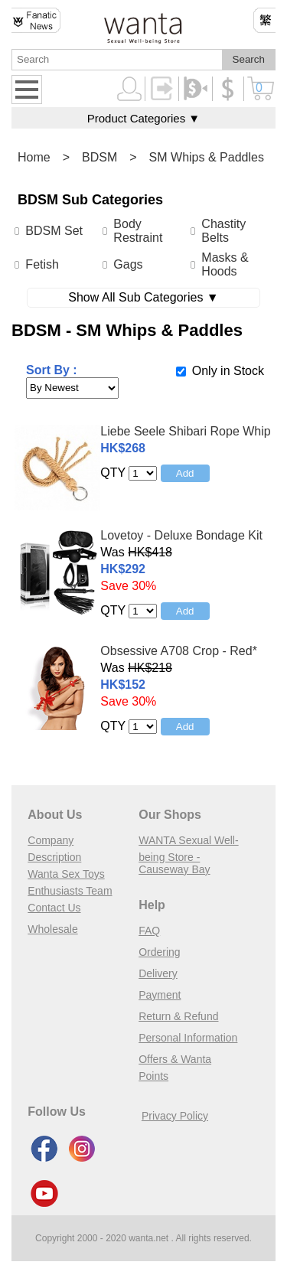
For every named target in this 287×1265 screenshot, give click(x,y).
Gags (127, 264)
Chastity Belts (223, 230)
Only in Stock (228, 370)
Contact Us (54, 907)
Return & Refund (178, 1016)
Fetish (42, 264)
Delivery (158, 973)
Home (34, 157)
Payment (160, 995)
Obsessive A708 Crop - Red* (178, 650)
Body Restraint (137, 230)
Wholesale (52, 929)
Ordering (159, 952)
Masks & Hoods (224, 264)
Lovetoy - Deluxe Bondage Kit (181, 535)
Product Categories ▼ (143, 118)
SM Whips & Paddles (206, 157)
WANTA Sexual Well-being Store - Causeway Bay (188, 854)
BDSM (99, 157)
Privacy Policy (175, 1116)
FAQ (149, 930)
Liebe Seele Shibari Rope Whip (185, 431)
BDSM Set (54, 230)
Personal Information (188, 1038)
